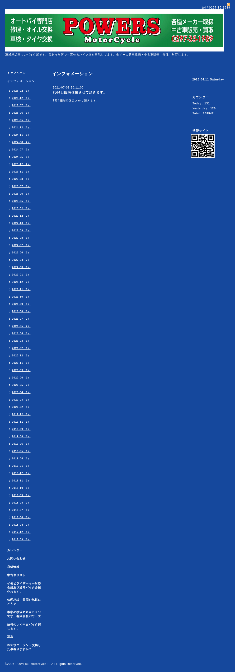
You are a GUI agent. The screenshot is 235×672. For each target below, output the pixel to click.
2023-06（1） (21, 193)
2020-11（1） (21, 362)
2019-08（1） (21, 436)
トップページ (16, 73)
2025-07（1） (21, 105)
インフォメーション (21, 81)
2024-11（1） (21, 134)
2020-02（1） (21, 407)
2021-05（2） (21, 326)
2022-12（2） (21, 215)
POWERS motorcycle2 (32, 664)
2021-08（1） (21, 311)
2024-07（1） (21, 149)
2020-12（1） (21, 355)
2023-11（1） (21, 171)
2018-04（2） (21, 524)
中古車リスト (16, 575)
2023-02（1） (21, 208)
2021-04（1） (21, 333)
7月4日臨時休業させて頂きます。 (80, 92)
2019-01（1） (21, 465)
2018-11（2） (21, 480)
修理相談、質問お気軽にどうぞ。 (24, 602)
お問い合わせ (16, 558)
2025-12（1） (21, 98)
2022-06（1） (21, 252)
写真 (10, 637)
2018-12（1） (21, 473)
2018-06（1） (21, 517)
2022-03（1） (21, 267)
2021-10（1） (21, 296)
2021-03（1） (21, 340)
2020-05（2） (21, 384)
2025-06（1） (21, 112)
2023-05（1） (21, 201)
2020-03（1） (21, 399)
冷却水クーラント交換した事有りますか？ (24, 647)
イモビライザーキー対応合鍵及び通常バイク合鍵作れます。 (24, 587)
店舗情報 (13, 567)
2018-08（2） (21, 502)
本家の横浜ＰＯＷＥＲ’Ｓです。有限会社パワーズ (24, 614)
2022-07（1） (21, 245)
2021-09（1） (21, 304)
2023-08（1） (21, 178)
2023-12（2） (21, 164)
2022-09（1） (21, 230)
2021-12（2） (21, 281)
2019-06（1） (21, 443)
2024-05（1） (21, 156)
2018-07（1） (21, 510)
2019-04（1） (21, 458)
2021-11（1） (21, 289)
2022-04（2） (21, 259)
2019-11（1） (21, 421)
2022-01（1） (21, 274)
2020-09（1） (21, 370)
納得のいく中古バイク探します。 (24, 626)
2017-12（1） (21, 532)
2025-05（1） (21, 120)
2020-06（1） (21, 377)
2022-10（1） (21, 223)
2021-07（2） (21, 318)
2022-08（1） (21, 237)
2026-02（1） (21, 90)
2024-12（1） (21, 127)
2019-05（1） (21, 451)
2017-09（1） (21, 539)
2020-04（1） (21, 392)
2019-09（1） (21, 429)
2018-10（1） (21, 487)
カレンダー (15, 550)
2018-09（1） (21, 495)
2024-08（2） (21, 142)
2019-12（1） (21, 414)
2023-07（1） (21, 186)
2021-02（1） (21, 348)
